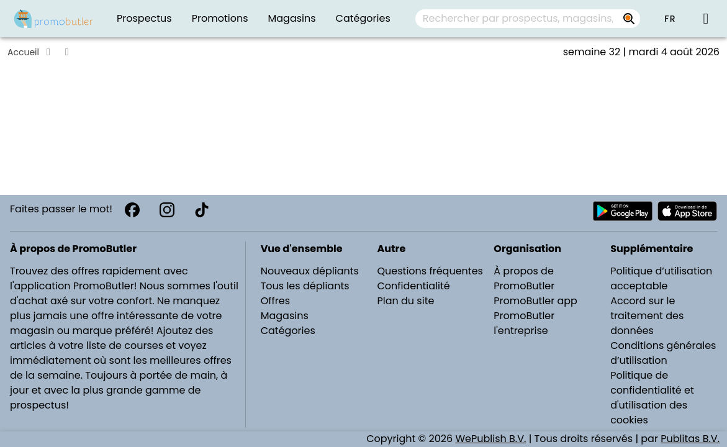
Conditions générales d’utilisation (663, 353)
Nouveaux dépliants (310, 271)
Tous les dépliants (305, 286)
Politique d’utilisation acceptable (661, 278)
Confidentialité (413, 286)
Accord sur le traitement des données (647, 316)
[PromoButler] (53, 18)
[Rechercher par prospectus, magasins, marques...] (629, 18)
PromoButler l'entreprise (524, 323)
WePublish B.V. (490, 438)
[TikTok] (201, 210)
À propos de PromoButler (524, 278)
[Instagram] (167, 210)
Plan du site (405, 301)
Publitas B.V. (690, 438)
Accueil (23, 52)
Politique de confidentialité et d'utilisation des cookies (652, 397)
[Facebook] (132, 210)
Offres (275, 301)
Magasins (285, 316)
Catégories (288, 330)
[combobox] (527, 18)
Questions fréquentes (429, 271)
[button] (670, 18)
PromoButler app (535, 301)
